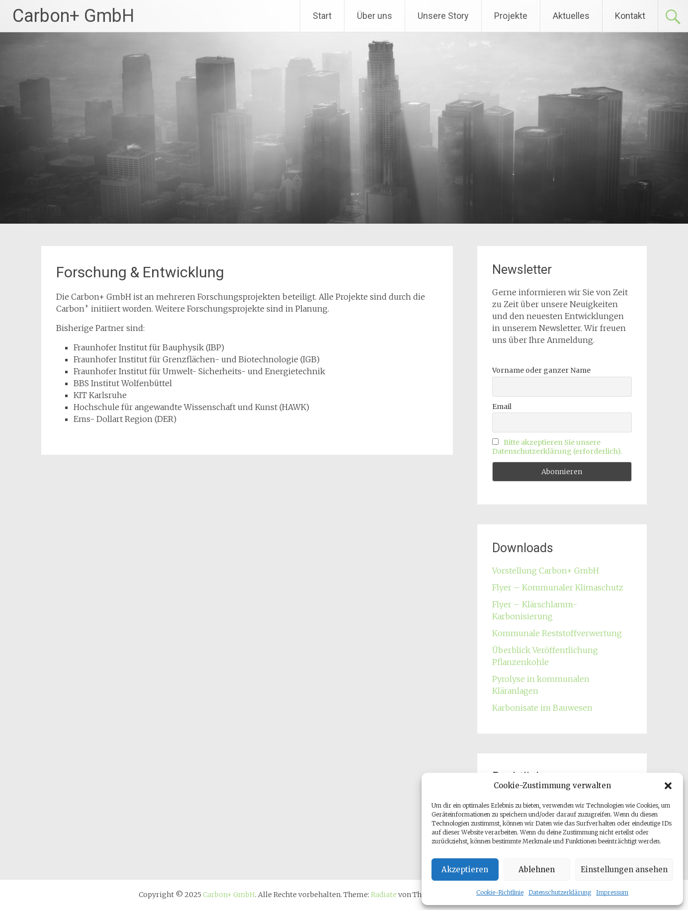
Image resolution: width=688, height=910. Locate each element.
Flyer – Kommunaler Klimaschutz (557, 587)
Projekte (510, 15)
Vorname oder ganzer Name (541, 370)
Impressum (612, 892)
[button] (668, 786)
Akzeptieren (464, 869)
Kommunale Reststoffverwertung (557, 633)
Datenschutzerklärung (559, 892)
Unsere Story (443, 15)
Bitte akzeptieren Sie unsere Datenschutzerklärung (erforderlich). (557, 447)
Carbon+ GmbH (73, 15)
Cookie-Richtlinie (499, 892)
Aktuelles (571, 15)
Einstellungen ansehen (624, 869)
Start (322, 15)
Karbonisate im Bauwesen (542, 708)
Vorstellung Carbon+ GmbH (545, 571)
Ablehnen (536, 869)
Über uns (374, 15)
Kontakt (630, 15)
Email (502, 406)
